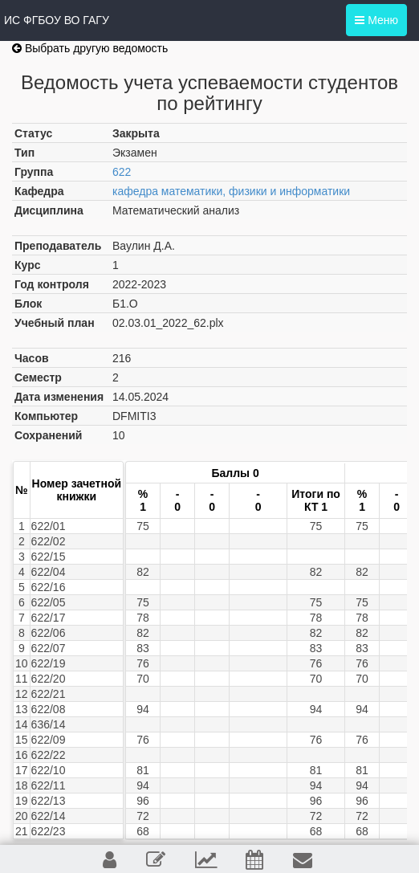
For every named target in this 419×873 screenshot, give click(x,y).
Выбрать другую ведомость (90, 48)
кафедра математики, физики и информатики (231, 191)
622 (121, 171)
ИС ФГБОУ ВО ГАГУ (56, 20)
